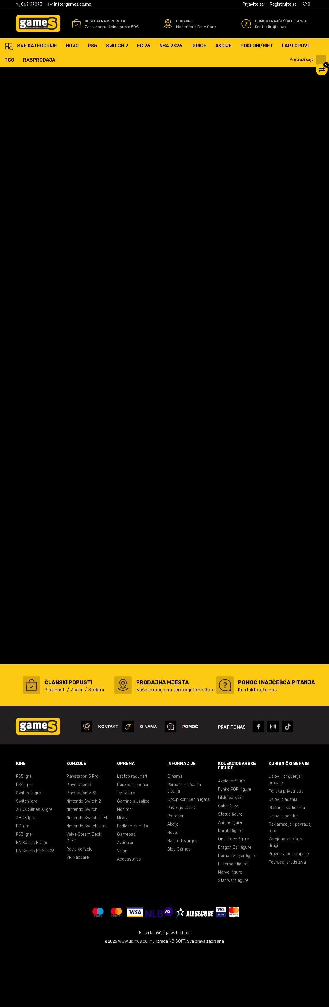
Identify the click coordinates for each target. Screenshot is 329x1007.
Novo (172, 889)
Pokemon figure (233, 920)
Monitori (124, 866)
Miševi (123, 874)
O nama (174, 832)
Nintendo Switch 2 (83, 857)
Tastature (126, 849)
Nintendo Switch (81, 866)
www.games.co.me (136, 997)
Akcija (173, 880)
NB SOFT (177, 997)
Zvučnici (125, 899)
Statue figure (230, 870)
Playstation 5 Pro (82, 832)
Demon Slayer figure (237, 912)
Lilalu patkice (230, 854)
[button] (308, 60)
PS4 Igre (24, 841)
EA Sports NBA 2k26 (35, 907)
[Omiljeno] (306, 4)
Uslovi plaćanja (283, 855)
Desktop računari (133, 841)
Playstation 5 (78, 841)
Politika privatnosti (286, 847)
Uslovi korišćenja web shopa (164, 989)
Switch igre (26, 857)
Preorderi (175, 872)
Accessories (129, 915)
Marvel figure (230, 928)
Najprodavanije (181, 897)
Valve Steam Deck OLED (83, 894)
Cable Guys (229, 862)
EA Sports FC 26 (31, 899)
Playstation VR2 (81, 849)
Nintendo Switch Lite (85, 882)
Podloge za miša (132, 882)
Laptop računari (132, 832)
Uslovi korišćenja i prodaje (286, 836)
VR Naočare (77, 913)
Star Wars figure (233, 937)
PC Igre (22, 882)
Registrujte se (283, 4)
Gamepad (126, 890)
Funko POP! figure (234, 845)
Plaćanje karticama (287, 864)
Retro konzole (79, 905)
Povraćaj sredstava (287, 918)
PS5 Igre (24, 832)
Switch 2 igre (28, 849)
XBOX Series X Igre (34, 866)
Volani (122, 907)
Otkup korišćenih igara (188, 855)
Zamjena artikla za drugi (286, 899)
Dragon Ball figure (234, 903)
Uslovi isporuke (283, 872)
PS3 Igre (24, 890)
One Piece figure (233, 895)
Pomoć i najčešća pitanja (184, 844)
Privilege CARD (181, 864)
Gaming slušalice (133, 857)
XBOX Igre (25, 874)
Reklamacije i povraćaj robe (290, 884)
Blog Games (179, 905)
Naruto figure (230, 887)
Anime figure (230, 879)
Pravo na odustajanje (289, 910)
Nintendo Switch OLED (87, 874)
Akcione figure (231, 837)
